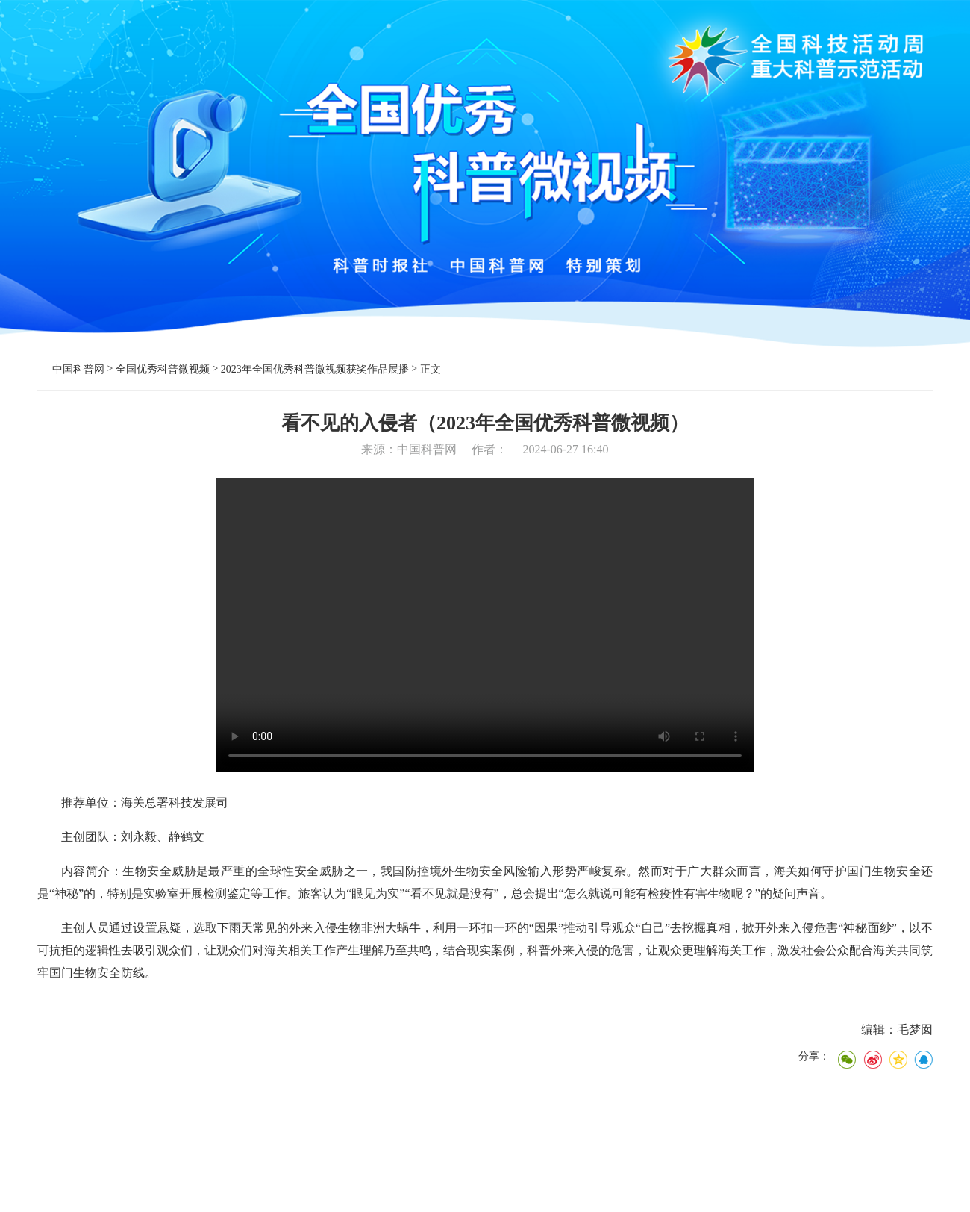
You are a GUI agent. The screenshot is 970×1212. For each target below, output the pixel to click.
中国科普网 (78, 369)
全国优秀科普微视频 (163, 369)
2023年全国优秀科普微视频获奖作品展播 (315, 369)
